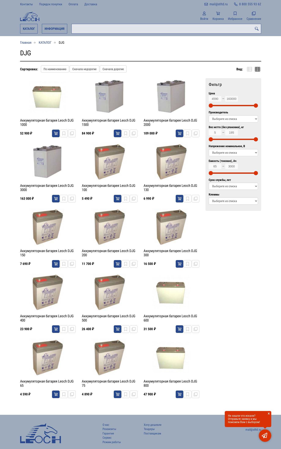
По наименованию (55, 69)
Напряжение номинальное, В (227, 146)
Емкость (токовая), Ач (222, 161)
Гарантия (108, 433)
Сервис (107, 437)
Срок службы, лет (220, 180)
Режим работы (112, 442)
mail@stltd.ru (219, 4)
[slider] (211, 105)
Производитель (218, 112)
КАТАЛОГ (29, 29)
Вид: (239, 69)
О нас (106, 424)
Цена (212, 93)
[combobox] (166, 29)
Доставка (90, 4)
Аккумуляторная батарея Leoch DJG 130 (170, 187)
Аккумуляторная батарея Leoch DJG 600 (170, 318)
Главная (26, 43)
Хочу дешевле (153, 424)
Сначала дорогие (113, 69)
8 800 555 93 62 (250, 4)
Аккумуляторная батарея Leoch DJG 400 (47, 318)
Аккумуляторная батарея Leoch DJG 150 (47, 253)
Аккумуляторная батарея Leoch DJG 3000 (47, 187)
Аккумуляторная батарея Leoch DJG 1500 (108, 122)
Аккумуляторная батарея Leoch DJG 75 (108, 383)
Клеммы (214, 194)
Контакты (26, 4)
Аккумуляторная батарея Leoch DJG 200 (108, 253)
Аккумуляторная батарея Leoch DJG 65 (47, 383)
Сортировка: (29, 69)
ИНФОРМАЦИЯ (54, 29)
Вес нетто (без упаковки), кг (226, 127)
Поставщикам (152, 433)
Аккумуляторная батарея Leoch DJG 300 (170, 253)
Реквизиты (109, 429)
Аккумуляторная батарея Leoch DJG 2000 (170, 122)
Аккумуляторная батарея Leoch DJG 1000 (47, 122)
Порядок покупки (50, 4)
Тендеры (149, 429)
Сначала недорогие (84, 69)
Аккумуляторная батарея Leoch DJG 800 (170, 383)
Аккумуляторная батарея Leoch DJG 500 (108, 318)
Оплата (73, 4)
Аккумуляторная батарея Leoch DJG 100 (108, 187)
